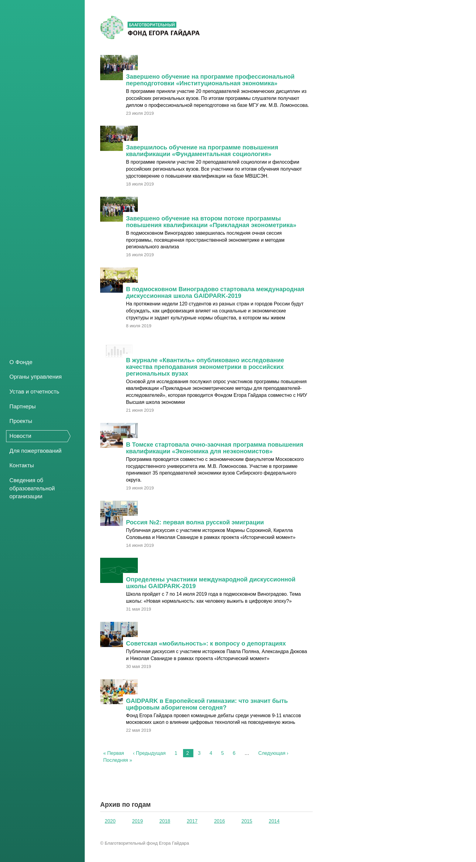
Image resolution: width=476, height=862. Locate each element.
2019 (137, 821)
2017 (192, 821)
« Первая (113, 753)
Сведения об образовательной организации (32, 488)
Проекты (20, 421)
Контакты (21, 465)
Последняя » (117, 760)
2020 (110, 821)
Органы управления (35, 376)
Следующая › (273, 753)
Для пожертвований (35, 451)
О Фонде (20, 362)
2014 (274, 821)
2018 (164, 821)
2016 (219, 821)
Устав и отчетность (34, 391)
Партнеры (22, 406)
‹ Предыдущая (149, 753)
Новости (20, 436)
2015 (246, 821)
